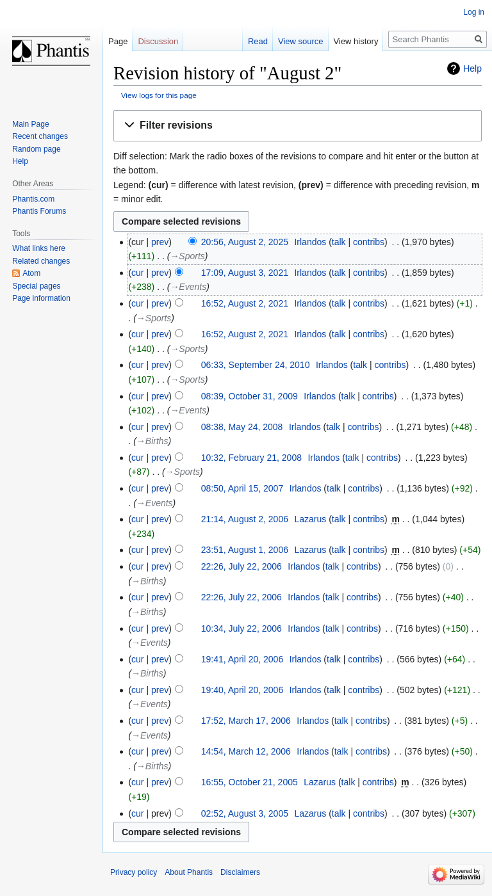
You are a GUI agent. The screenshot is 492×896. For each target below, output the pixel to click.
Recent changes (40, 136)
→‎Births (152, 441)
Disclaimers (240, 872)
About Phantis (189, 872)
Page (117, 41)
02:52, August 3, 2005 (244, 813)
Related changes (41, 261)
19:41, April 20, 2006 (242, 659)
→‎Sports (187, 256)
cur (137, 273)
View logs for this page (159, 95)
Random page (36, 149)
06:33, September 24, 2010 (255, 365)
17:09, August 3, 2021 (244, 273)
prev (159, 242)
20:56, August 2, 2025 (244, 242)
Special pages (36, 286)
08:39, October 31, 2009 (249, 396)
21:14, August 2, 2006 (244, 519)
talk (339, 242)
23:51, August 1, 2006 (244, 550)
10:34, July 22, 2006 (241, 628)
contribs (368, 242)
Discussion (158, 41)
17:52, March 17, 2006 (246, 721)
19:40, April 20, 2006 (242, 690)
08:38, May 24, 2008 (242, 427)
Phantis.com (33, 199)
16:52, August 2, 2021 (244, 303)
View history (356, 41)
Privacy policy (133, 872)
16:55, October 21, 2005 (249, 782)
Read (258, 41)
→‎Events (188, 287)
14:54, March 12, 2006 (246, 751)
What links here (38, 248)
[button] (297, 125)
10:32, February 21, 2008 (251, 457)
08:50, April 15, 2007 (242, 488)
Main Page (30, 124)
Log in (473, 12)
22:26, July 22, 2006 (241, 566)
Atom (31, 273)
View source (301, 41)
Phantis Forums (39, 211)
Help (472, 68)
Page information (41, 298)
